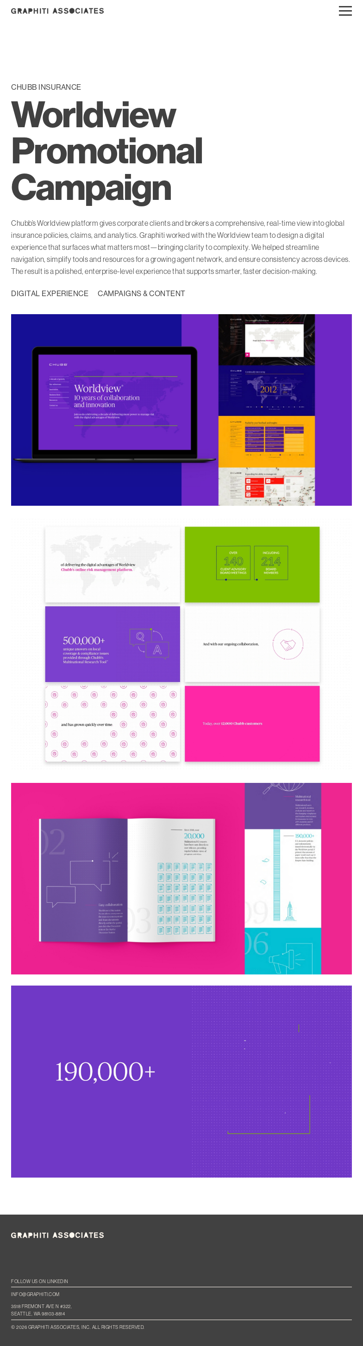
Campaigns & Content (142, 293)
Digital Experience (49, 293)
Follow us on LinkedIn (40, 1281)
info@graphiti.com (35, 1294)
